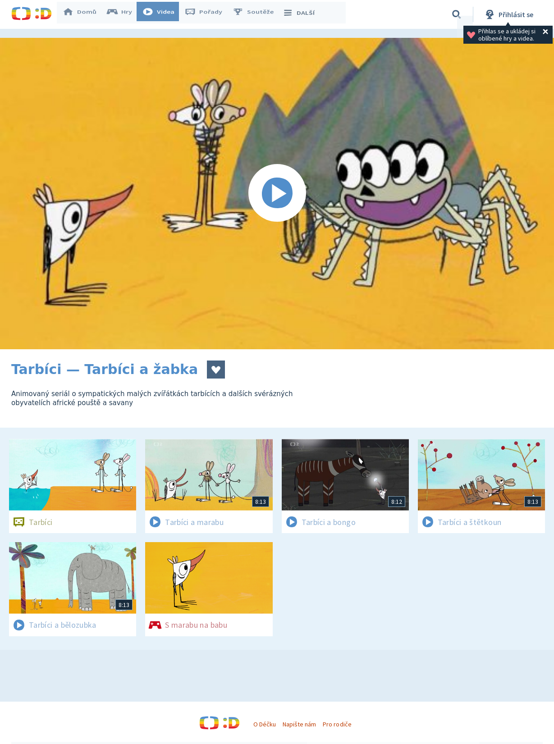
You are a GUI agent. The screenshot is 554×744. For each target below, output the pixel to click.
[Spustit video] (277, 193)
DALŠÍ (303, 14)
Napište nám (299, 724)
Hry (123, 14)
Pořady (207, 14)
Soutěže (257, 14)
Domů (83, 14)
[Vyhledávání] (456, 14)
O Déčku (264, 724)
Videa (162, 14)
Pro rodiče (337, 724)
